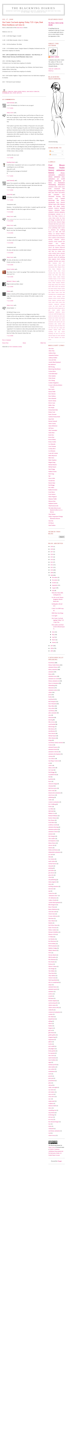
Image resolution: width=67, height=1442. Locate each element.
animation (61, 175)
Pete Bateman (62, 286)
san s (58, 327)
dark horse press (20, 91)
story (63, 194)
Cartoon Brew (52, 371)
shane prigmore (52, 259)
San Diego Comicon (33, 91)
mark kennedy (10, 102)
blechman (63, 298)
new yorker (62, 319)
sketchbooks (51, 202)
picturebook (51, 323)
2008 (51, 575)
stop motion (61, 331)
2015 (51, 557)
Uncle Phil (9, 194)
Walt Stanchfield (52, 980)
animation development (54, 754)
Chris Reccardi (52, 911)
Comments (53, 154)
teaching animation (53, 886)
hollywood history (53, 850)
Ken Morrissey (58, 280)
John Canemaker (52, 430)
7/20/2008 (10, 264)
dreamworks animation (56, 226)
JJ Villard (62, 278)
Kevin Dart (51, 437)
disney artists (55, 218)
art (64, 216)
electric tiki (51, 247)
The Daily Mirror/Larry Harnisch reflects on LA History (55, 510)
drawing (58, 196)
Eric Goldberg (61, 229)
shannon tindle (57, 329)
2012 (51, 564)
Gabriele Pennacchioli (54, 416)
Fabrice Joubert (56, 276)
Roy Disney (59, 235)
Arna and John (52, 360)
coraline (50, 306)
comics (50, 218)
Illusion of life (56, 278)
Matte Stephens (52, 460)
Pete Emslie (51, 288)
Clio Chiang (51, 380)
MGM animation (56, 282)
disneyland (51, 196)
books (50, 188)
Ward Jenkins (52, 525)
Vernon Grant (59, 292)
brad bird (50, 222)
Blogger (60, 1161)
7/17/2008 (10, 108)
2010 (51, 570)
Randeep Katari (11, 162)
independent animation (57, 249)
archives (55, 298)
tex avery (60, 333)
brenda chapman (52, 300)
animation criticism (53, 212)
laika (53, 251)
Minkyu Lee (51, 233)
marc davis (59, 316)
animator (60, 241)
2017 (51, 551)
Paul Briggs (51, 220)
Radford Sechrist (52, 490)
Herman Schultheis (53, 932)
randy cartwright (52, 1087)
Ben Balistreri (52, 364)
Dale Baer (55, 272)
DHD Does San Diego (57, 613)
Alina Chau (51, 350)
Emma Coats (51, 412)
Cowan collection (53, 916)
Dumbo (50, 274)
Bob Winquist (52, 701)
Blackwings (51, 200)
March (54, 639)
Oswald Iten (51, 480)
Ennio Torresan (52, 414)
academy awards (56, 237)
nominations (51, 321)
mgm (60, 317)
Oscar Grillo (51, 478)
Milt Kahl (62, 231)
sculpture (50, 329)
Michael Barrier (52, 464)
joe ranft (50, 854)
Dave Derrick (60, 202)
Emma (8, 291)
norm (55, 321)
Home (24, 343)
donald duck (62, 306)
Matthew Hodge (52, 948)
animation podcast (59, 239)
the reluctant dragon (53, 1121)
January (54, 642)
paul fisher (55, 255)
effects (53, 308)
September (55, 585)
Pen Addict (51, 487)
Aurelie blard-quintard (54, 902)
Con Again (54, 615)
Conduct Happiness (53, 382)
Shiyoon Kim (52, 501)
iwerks (49, 314)
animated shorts (52, 296)
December (55, 577)
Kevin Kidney (52, 439)
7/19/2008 (10, 212)
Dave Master (62, 272)
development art (52, 245)
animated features (53, 747)
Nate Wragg (51, 469)
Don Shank (51, 407)
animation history (53, 667)
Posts (52, 151)
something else (52, 331)
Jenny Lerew (10, 112)
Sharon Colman (61, 288)
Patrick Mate (51, 483)
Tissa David (62, 290)
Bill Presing (51, 367)
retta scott (51, 1094)
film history (61, 200)
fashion (56, 308)
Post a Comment (6, 340)
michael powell (52, 1064)
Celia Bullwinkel (52, 373)
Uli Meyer (51, 523)
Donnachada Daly (53, 410)
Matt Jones (51, 457)
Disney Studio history (54, 665)
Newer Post (5, 343)
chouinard (50, 224)
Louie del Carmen (53, 453)
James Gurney (52, 423)
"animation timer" (56, 263)
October (54, 582)
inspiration (58, 312)
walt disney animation (53, 337)
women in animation (53, 802)
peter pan (62, 321)
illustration (61, 184)
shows (63, 329)
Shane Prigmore (52, 496)
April (53, 637)
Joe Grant (62, 218)
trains (59, 335)
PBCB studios (55, 286)
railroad (59, 323)
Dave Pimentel (57, 190)
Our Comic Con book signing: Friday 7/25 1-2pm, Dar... (58, 620)
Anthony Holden (52, 357)
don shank (55, 306)
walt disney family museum (55, 742)
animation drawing (53, 827)
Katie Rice (51, 435)
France (50, 231)
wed (60, 337)
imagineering (51, 312)
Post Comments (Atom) (16, 346)
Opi (49, 476)
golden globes (61, 310)
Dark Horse (20, 27)
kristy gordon (52, 1051)
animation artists (52, 186)
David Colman (52, 400)
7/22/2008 (10, 286)
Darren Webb (51, 391)
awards (58, 298)
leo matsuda (54, 316)
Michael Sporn (52, 204)
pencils (58, 321)
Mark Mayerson (52, 455)
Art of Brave (51, 758)
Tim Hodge (51, 290)
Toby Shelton (51, 292)
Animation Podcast (53, 355)
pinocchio (50, 257)
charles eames (51, 302)
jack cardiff (54, 314)
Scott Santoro (52, 494)
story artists (17, 93)
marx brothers (55, 317)
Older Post (43, 343)
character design (61, 222)
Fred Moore (56, 165)
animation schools (52, 241)
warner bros (51, 893)
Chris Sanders (52, 376)
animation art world (56, 179)
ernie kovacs (51, 795)
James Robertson (52, 426)
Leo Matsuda (51, 444)
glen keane (51, 310)
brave (55, 222)
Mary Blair (51, 706)
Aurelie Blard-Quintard (54, 362)
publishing (54, 227)
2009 (51, 572)
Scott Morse (51, 492)
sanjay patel (62, 327)
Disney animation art (56, 181)
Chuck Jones (57, 270)
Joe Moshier (51, 280)
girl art (63, 308)
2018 (51, 549)
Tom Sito (50, 521)
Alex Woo (51, 348)
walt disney (61, 192)
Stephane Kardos (52, 503)
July (53, 590)
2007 (51, 645)
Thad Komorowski (53, 505)
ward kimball (60, 198)
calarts (59, 186)
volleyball (62, 335)
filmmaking (52, 184)
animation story (59, 177)
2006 (51, 648)
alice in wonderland (58, 294)
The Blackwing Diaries (33, 8)
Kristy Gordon (10, 269)
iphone (63, 312)
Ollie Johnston (61, 204)
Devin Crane (51, 403)
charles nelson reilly (60, 302)
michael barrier (56, 253)
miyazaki (62, 253)
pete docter (62, 255)
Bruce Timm (51, 907)
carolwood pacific (61, 300)
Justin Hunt (51, 432)
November (55, 580)
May (53, 634)
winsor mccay (52, 1135)
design (50, 206)
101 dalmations (52, 898)
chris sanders (60, 243)
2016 (51, 554)
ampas (63, 294)
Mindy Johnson (55, 284)
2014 (51, 559)
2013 (51, 562)
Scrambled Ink (7, 93)
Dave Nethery (52, 396)
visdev (59, 227)
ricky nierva (53, 327)
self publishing (61, 257)
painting (50, 255)
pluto (56, 323)
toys (56, 335)
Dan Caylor (51, 389)
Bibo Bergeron (58, 267)
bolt (64, 220)
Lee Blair (55, 231)
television (56, 261)
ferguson (60, 308)
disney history (61, 245)
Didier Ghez (51, 405)
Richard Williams (60, 233)
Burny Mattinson (56, 269)
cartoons (58, 214)
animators (50, 298)
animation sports (61, 296)
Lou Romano (51, 451)
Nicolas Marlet (52, 955)
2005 (51, 651)
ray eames (55, 325)
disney (50, 177)
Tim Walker (56, 290)
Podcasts (56, 288)
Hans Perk (51, 419)
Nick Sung (51, 474)
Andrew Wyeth (57, 265)
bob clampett (51, 836)
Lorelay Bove (52, 448)
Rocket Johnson (52, 235)
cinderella (50, 304)
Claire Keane (51, 378)
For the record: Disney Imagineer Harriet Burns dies (57, 599)
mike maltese (55, 319)
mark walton (51, 861)
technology (50, 333)
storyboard (57, 188)
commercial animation (59, 304)
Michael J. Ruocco (11, 281)
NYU (60, 284)
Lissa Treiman (52, 446)
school (55, 257)
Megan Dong (51, 462)
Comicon (10, 91)
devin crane (51, 790)
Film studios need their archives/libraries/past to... (58, 626)
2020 (51, 546)
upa (60, 261)
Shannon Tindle (52, 499)
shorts (58, 259)
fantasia (57, 247)
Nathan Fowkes (52, 471)
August (54, 588)
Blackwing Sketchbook (54, 369)
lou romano (58, 251)
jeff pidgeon (59, 314)
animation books (59, 210)
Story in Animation (56, 183)
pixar (63, 186)
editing (49, 308)
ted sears (56, 333)
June (53, 632)
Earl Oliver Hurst (57, 274)
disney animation (52, 669)
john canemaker (53, 194)
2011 (51, 567)
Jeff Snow (51, 428)
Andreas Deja (52, 353)
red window (60, 325)
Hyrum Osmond (52, 421)
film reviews (51, 722)
